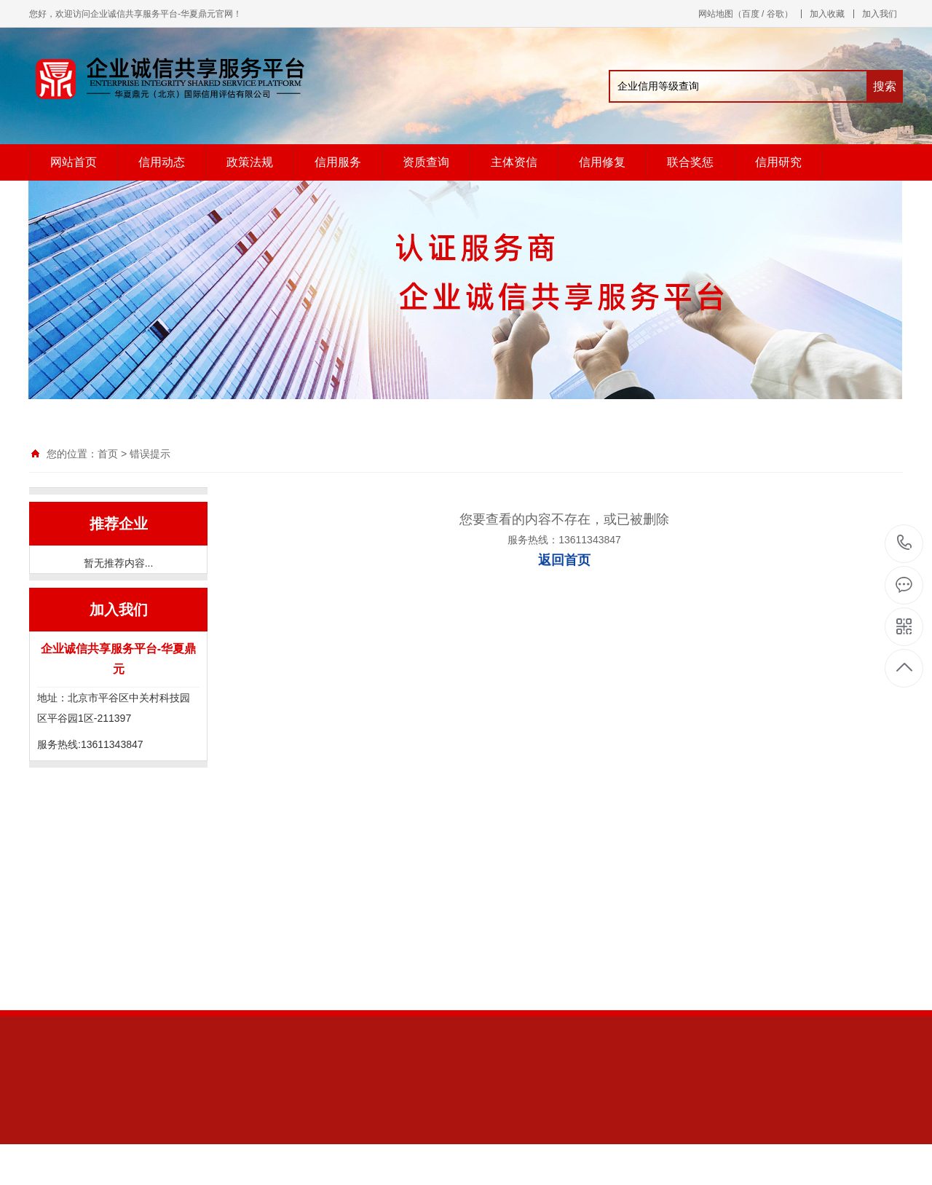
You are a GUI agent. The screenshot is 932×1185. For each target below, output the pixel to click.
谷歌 (775, 14)
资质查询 (426, 162)
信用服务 (338, 162)
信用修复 (602, 162)
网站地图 (715, 14)
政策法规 (249, 162)
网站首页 (73, 162)
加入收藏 (827, 14)
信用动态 (161, 162)
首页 (108, 454)
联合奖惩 (690, 162)
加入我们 (879, 14)
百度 (750, 14)
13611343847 (904, 543)
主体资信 (514, 162)
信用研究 (778, 162)
